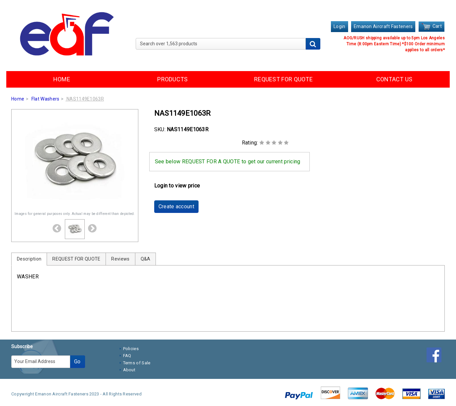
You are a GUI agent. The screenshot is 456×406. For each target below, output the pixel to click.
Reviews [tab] (120, 259)
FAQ (127, 355)
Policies (131, 348)
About (129, 369)
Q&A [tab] (146, 259)
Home (17, 99)
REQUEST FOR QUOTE (283, 79)
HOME (61, 79)
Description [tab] (29, 259)
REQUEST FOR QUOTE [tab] (76, 259)
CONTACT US (394, 79)
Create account (176, 206)
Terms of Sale (137, 362)
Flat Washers (45, 99)
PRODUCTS (172, 79)
